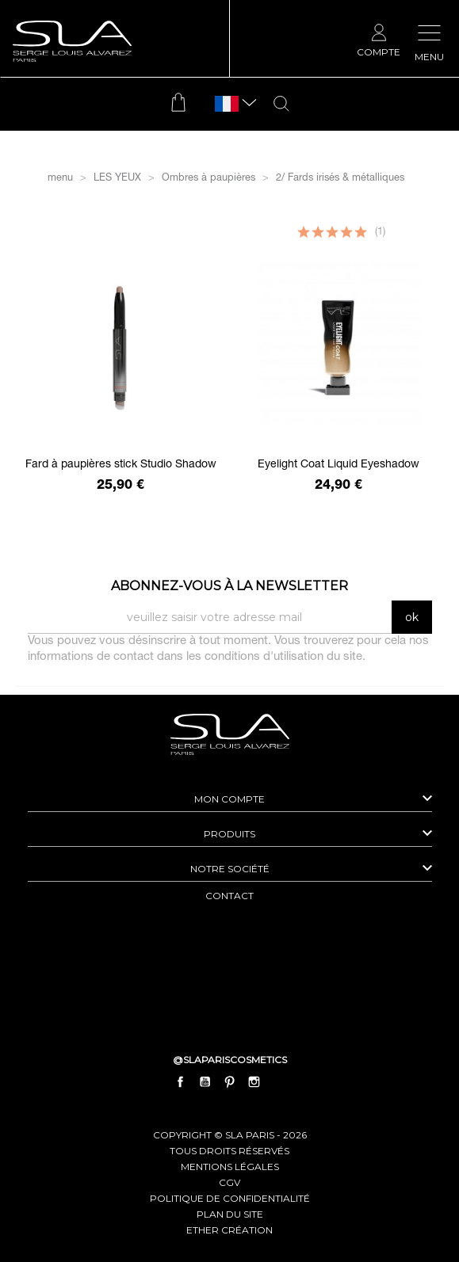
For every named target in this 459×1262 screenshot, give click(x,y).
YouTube (204, 1082)
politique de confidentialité (230, 1198)
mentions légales (230, 1166)
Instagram (254, 1082)
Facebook (179, 1082)
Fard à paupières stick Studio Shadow (120, 465)
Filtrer (229, 214)
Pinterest (229, 1082)
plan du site (230, 1214)
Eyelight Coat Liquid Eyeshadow (338, 465)
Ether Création (229, 1230)
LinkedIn (279, 1082)
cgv (229, 1182)
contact (229, 896)
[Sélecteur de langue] (227, 104)
